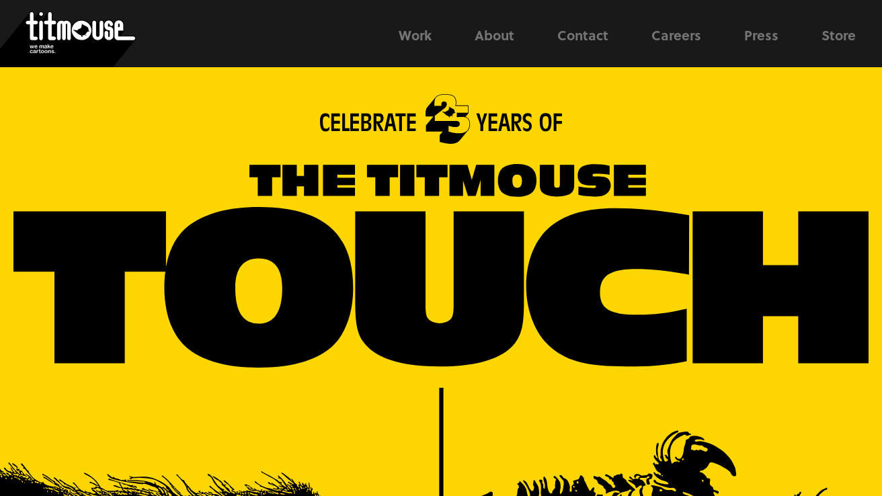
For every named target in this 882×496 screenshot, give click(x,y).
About (494, 35)
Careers (676, 35)
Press (761, 35)
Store (838, 35)
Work (415, 35)
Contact (582, 35)
